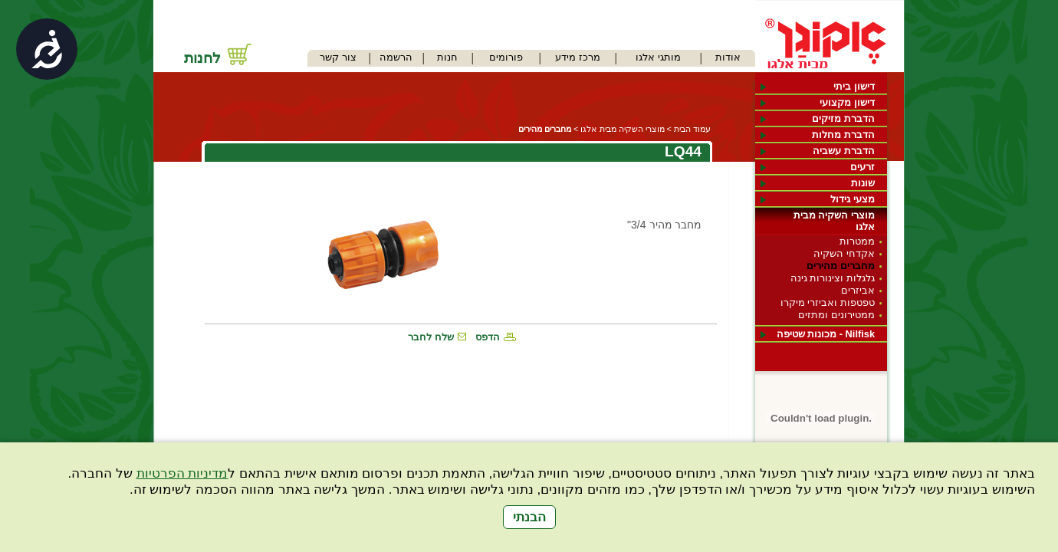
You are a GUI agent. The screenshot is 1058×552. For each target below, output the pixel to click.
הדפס (487, 337)
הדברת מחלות (843, 134)
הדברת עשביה (844, 150)
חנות (447, 57)
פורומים (506, 57)
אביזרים (858, 290)
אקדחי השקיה (844, 253)
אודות (728, 57)
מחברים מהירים (841, 265)
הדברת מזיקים (843, 118)
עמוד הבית (692, 128)
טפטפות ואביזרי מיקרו (827, 302)
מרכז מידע (577, 57)
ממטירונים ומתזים (836, 314)
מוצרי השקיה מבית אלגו (834, 220)
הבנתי (529, 517)
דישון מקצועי (847, 102)
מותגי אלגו (658, 57)
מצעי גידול (852, 199)
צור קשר (338, 57)
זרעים (862, 166)
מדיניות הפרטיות (182, 473)
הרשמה (396, 57)
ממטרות (857, 241)
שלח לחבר (431, 337)
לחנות (202, 58)
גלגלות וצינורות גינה (832, 278)
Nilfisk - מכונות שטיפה (826, 334)
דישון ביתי (854, 86)
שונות (863, 183)
